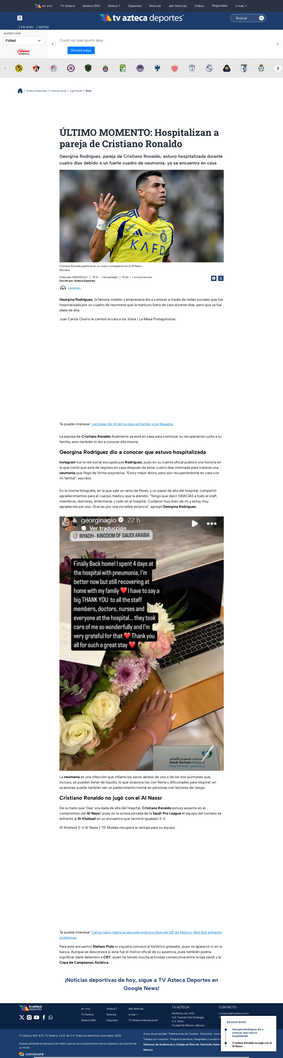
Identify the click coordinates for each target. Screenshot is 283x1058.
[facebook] (44, 1019)
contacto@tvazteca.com (234, 1013)
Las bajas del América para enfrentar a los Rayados (132, 424)
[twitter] (22, 1019)
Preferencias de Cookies (183, 1033)
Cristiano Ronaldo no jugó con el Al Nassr (252, 1044)
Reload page (81, 50)
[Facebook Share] (213, 278)
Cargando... (75, 287)
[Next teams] (278, 68)
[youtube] (36, 1019)
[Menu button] (35, 18)
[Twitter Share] (221, 278)
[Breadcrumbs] (21, 90)
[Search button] (261, 18)
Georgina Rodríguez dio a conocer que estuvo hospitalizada (247, 1033)
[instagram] (29, 1019)
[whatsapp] (50, 1018)
